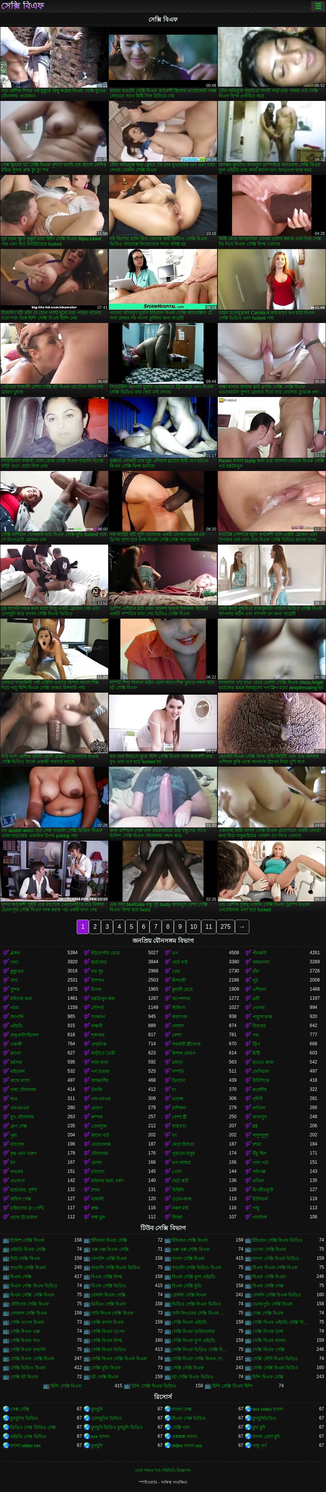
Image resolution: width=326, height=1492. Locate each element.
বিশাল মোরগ (183, 1053)
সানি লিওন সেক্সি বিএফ (112, 1313)
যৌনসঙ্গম (99, 1153)
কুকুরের (17, 971)
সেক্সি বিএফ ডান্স (267, 1331)
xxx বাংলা (100, 1436)
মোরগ (96, 1108)
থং (174, 1135)
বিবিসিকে (260, 1080)
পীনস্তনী (259, 953)
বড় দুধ (97, 971)
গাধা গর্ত (260, 1162)
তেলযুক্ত (99, 1126)
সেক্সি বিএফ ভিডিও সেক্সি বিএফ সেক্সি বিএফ (200, 1349)
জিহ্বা (177, 1217)
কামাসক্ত (179, 1016)
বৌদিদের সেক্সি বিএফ (29, 1304)
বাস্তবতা (179, 1126)
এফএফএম (101, 1098)
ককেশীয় (259, 1089)
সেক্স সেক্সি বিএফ (267, 1313)
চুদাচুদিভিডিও (264, 1418)
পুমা (13, 1135)
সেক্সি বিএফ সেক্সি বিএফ (32, 1358)
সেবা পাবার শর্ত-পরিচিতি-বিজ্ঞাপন (163, 1470)
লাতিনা (258, 1108)
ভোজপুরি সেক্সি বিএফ (272, 1304)
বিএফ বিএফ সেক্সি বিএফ (275, 1267)
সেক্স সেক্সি (19, 1409)
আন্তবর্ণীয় (100, 1080)
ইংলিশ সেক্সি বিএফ (27, 1240)
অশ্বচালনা (260, 962)
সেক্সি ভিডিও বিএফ (28, 1368)
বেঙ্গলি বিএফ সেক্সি (108, 1295)
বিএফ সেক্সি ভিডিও (108, 1286)
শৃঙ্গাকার (98, 1035)
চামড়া (177, 1062)
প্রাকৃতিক (98, 1044)
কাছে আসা (20, 1080)
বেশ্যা (176, 1035)
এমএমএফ (19, 1108)
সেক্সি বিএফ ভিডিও (108, 1349)
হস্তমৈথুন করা (103, 998)
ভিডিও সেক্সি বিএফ (108, 1304)
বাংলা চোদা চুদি (266, 1436)
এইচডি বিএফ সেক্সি (28, 1249)
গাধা (14, 962)
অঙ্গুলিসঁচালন (24, 1035)
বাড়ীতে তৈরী (103, 1053)
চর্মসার (16, 1062)
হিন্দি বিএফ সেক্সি (267, 1377)
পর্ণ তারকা (100, 1071)
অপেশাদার (181, 998)
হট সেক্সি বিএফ (105, 1377)
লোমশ (178, 1026)
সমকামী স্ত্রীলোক (186, 1044)
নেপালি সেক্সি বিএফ (109, 1258)
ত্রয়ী (256, 998)
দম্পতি (178, 1071)
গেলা (176, 1171)
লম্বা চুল (98, 1217)
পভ (255, 1035)
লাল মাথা (99, 1062)
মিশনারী (179, 980)
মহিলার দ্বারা (21, 998)
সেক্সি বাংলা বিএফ (107, 1322)
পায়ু (255, 1208)
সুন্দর (15, 989)
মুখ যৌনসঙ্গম (22, 1117)
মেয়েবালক (100, 1144)
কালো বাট (100, 1135)
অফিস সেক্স (20, 1199)
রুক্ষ (94, 1208)
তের (176, 971)
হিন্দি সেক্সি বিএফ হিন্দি (232, 1386)
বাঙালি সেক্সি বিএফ (28, 1267)
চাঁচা (255, 971)
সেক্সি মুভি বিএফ (106, 1368)
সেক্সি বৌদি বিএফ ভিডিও (275, 1358)
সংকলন (98, 1016)
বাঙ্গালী (97, 1199)
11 (208, 926)
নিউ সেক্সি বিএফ (25, 1258)
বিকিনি (178, 1190)
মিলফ (96, 989)
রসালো (97, 1171)
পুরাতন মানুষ (183, 1153)
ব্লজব (15, 953)
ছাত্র (13, 1098)
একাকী (16, 1044)
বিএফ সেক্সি (20, 1276)
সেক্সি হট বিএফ (24, 1377)
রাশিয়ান (179, 1108)
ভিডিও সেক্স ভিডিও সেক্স (33, 1427)
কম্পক (96, 1117)
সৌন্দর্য (97, 1007)
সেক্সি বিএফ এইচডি (189, 1322)
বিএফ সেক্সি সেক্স (267, 1286)
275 (225, 926)
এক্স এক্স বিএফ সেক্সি (110, 1249)
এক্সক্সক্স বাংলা (184, 1436)
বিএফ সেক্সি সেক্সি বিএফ (32, 1295)
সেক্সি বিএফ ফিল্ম (107, 1340)
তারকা (177, 1098)
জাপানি (17, 1016)
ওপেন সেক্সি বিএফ (269, 1249)
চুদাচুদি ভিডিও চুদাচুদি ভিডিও (117, 1427)
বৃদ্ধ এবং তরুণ (23, 1153)
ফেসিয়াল (260, 1071)
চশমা (256, 1144)
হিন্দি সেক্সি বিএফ (66, 1386)
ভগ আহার (181, 1162)
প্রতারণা (17, 1180)
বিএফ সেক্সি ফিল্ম (107, 1276)
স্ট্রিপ (256, 1044)
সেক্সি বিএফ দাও (25, 1340)
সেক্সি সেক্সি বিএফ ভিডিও (275, 1368)
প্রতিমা (258, 1180)
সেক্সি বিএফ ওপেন (108, 1331)
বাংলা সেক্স (182, 1409)
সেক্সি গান (180, 1427)
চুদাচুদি (96, 1409)
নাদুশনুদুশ (260, 1135)
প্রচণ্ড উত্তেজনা (24, 1217)
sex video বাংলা (267, 1409)
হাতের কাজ (262, 1062)
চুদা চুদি (258, 1427)
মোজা (96, 1162)
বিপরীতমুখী (262, 1190)
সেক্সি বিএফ (22, 6)
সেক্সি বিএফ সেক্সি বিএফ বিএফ (119, 1358)
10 (193, 926)
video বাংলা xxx (187, 1445)
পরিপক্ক (259, 1171)
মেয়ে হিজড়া (183, 1144)
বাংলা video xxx (25, 1445)
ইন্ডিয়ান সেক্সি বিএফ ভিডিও (277, 1240)
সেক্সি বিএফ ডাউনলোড (193, 1331)
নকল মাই (180, 1208)
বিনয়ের (259, 1026)
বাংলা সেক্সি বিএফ (188, 1258)
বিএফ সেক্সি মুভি (187, 1286)
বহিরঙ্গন (17, 1071)
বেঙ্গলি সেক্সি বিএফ (189, 1295)
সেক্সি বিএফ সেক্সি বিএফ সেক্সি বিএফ (200, 1358)
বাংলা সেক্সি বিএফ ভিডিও (275, 1258)
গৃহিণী (257, 1098)
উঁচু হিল (259, 1153)
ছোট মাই (179, 962)
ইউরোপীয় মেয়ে (105, 953)
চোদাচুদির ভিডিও (106, 1418)
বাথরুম (16, 1171)
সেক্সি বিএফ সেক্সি (268, 1349)
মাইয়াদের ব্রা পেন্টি (27, 1208)
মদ (12, 1162)
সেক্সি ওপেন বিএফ (27, 1322)
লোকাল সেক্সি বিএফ (28, 1313)
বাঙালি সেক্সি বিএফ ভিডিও (115, 1267)
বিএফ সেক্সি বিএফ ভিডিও (33, 1286)
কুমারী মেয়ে (182, 989)
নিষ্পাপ (97, 980)
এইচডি (16, 1026)
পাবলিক (259, 1217)
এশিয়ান (259, 989)
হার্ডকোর (99, 962)
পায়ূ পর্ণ (259, 1445)
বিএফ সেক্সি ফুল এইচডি (193, 1276)
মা (174, 1089)
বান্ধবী (96, 1026)
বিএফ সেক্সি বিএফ (269, 1276)
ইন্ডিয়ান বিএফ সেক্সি (109, 1240)
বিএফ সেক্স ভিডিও (189, 1418)
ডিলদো (178, 1080)
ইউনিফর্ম (260, 1199)
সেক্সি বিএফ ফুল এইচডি (193, 1340)
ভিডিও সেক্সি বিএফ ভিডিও (196, 1304)
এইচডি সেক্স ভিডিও (28, 1436)
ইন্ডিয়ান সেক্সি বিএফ (190, 1240)
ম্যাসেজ (17, 1144)
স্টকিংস (178, 1007)
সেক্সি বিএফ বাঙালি (28, 1349)
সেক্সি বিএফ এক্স (25, 1331)
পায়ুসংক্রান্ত (262, 1016)
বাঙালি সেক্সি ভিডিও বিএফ (196, 1267)
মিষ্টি (256, 1053)
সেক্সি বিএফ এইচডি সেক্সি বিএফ (281, 1322)
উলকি (96, 1089)
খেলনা (258, 1007)
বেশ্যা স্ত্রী (179, 1117)
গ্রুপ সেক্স (18, 1126)
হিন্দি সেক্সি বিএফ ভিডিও (153, 1386)
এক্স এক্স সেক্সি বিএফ (190, 1249)
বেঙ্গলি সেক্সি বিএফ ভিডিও (276, 1295)
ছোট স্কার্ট (180, 1180)
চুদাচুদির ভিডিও (24, 1418)
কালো (15, 1053)
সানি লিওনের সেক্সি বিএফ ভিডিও (200, 1313)
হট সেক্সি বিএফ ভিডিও (192, 1377)
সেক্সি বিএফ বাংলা (268, 1340)
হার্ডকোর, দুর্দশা (23, 1190)
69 (254, 1126)
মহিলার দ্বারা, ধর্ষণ (107, 1180)
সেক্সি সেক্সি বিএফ (188, 1368)
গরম (14, 1007)
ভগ (175, 953)
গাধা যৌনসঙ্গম (23, 1089)
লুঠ (255, 980)
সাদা (14, 980)
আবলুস (259, 1117)
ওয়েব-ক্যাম (182, 1199)
